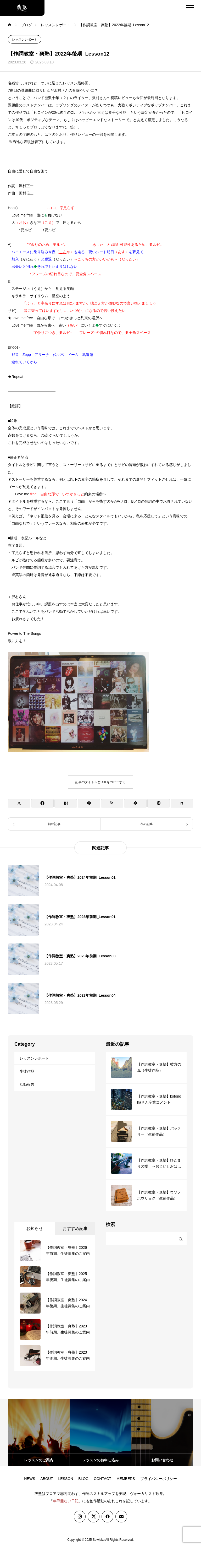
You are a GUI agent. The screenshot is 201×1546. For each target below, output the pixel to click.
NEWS (29, 1479)
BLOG (83, 1479)
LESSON (65, 1479)
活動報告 (27, 1084)
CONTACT (102, 1479)
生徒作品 (27, 1071)
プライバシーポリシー (158, 1479)
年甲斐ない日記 (66, 1501)
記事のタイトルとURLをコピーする (100, 782)
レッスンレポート (24, 39)
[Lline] (89, 803)
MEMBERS (125, 1479)
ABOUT (46, 1479)
